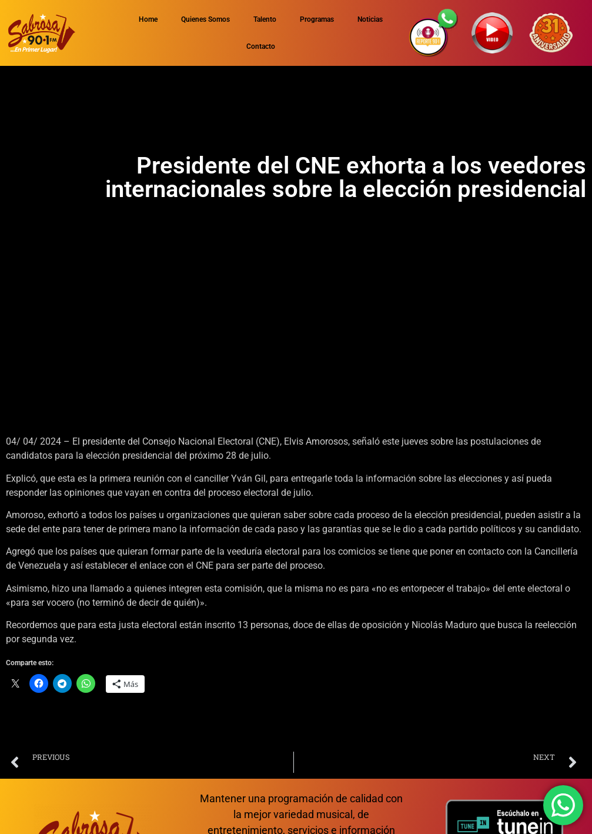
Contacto (260, 46)
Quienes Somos (205, 19)
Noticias (370, 19)
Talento (264, 19)
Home (148, 19)
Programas (317, 19)
